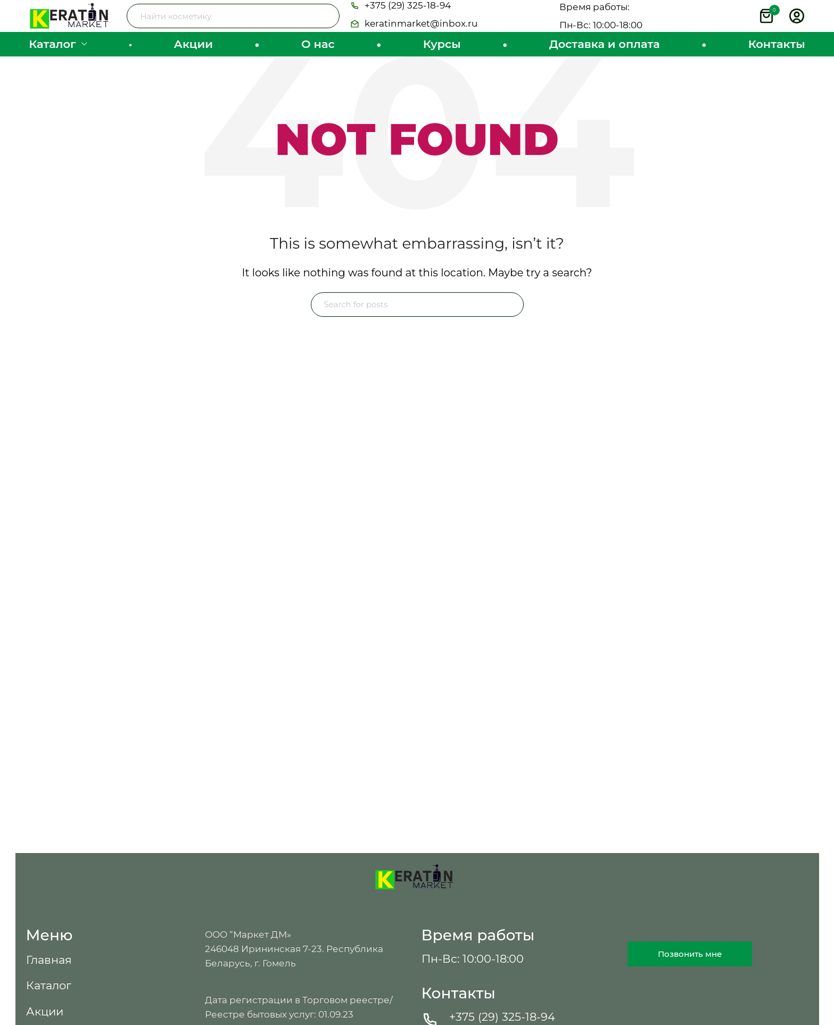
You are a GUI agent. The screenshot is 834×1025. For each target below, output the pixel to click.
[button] (400, 14)
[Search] (233, 24)
